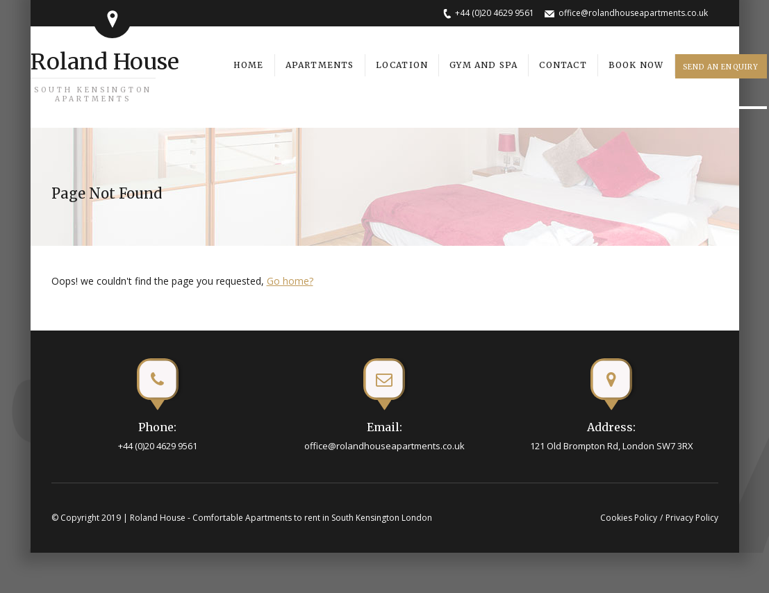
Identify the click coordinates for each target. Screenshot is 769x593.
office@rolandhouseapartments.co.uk (633, 13)
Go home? (290, 280)
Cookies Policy (628, 518)
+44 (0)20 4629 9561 (494, 13)
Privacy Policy (691, 518)
